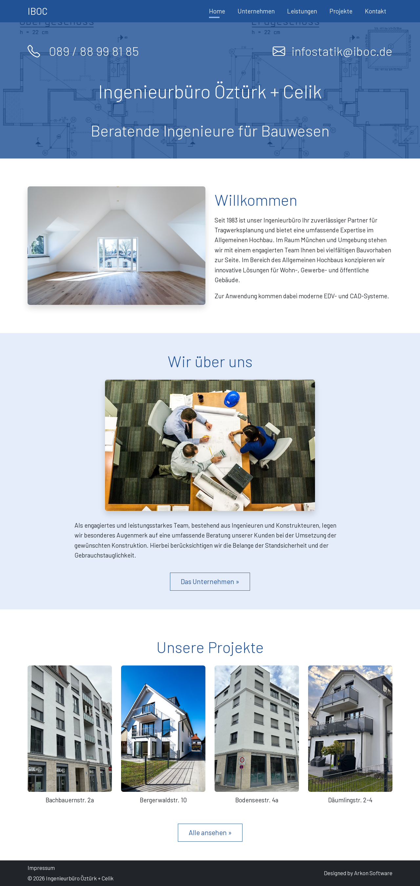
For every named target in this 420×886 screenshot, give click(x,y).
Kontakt (375, 11)
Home (217, 11)
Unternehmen (256, 11)
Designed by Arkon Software (358, 873)
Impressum (41, 867)
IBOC (38, 11)
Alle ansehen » (210, 832)
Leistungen (302, 11)
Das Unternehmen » (210, 581)
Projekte (340, 11)
